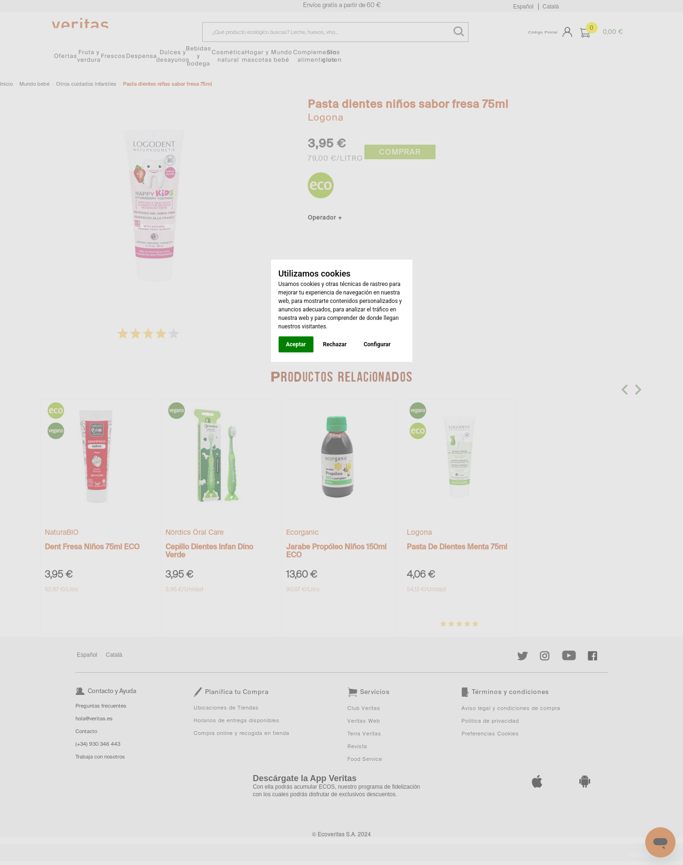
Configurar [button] (376, 344)
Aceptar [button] (296, 344)
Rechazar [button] (334, 344)
